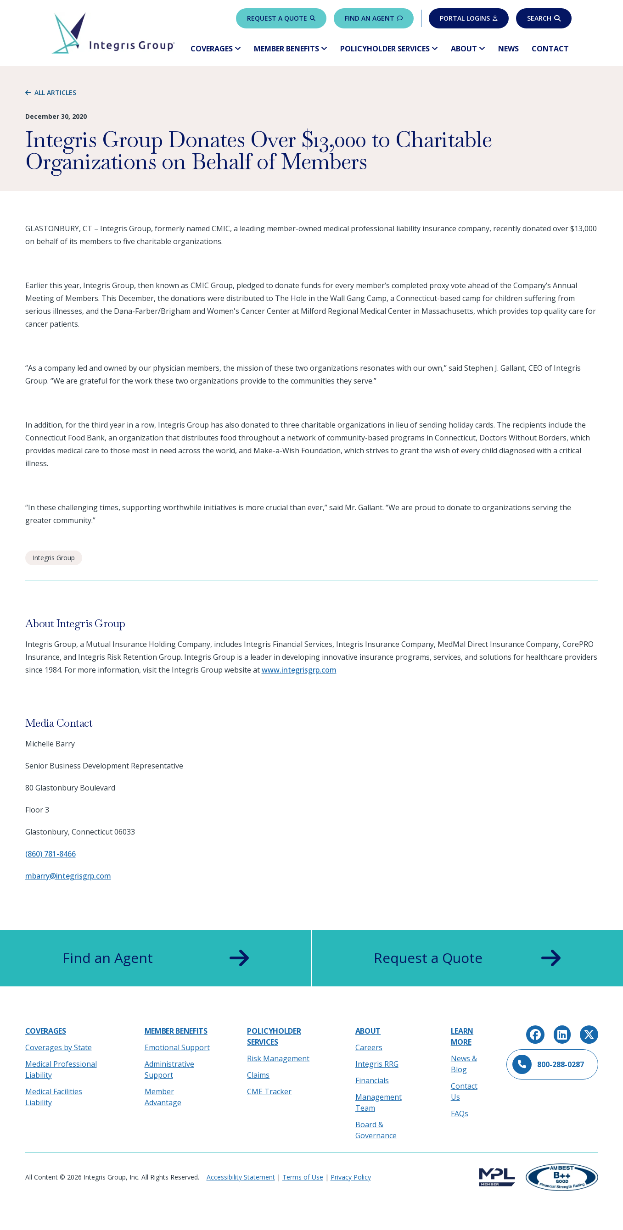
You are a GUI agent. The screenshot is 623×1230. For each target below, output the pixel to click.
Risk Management (278, 1058)
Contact (550, 49)
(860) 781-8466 (50, 854)
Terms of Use (302, 1177)
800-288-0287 (548, 1064)
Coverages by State (58, 1047)
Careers (368, 1047)
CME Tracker (269, 1091)
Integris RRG (376, 1064)
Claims (258, 1075)
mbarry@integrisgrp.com (68, 876)
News (508, 49)
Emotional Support (177, 1047)
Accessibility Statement (241, 1177)
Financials (372, 1080)
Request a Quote (281, 18)
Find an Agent (374, 18)
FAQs (459, 1113)
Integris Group (54, 557)
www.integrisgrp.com (299, 670)
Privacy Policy (351, 1177)
